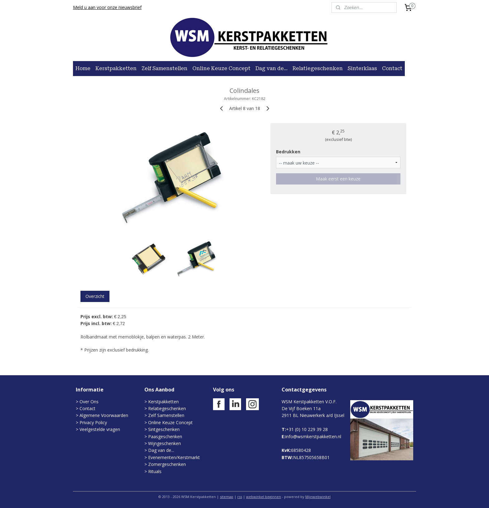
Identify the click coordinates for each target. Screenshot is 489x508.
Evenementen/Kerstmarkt (174, 457)
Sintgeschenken (164, 429)
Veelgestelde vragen (100, 429)
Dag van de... (271, 68)
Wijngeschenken (164, 443)
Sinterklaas (362, 68)
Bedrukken (288, 152)
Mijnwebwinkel (318, 496)
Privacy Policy (92, 422)
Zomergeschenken (167, 464)
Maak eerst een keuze (338, 179)
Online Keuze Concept (221, 68)
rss (239, 496)
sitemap (226, 496)
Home (82, 68)
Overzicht (94, 296)
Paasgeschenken (165, 436)
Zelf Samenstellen (164, 68)
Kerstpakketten (116, 68)
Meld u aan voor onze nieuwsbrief (107, 7)
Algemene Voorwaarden (104, 415)
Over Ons (89, 402)
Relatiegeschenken (318, 68)
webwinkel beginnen (263, 496)
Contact (392, 68)
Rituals (155, 471)
